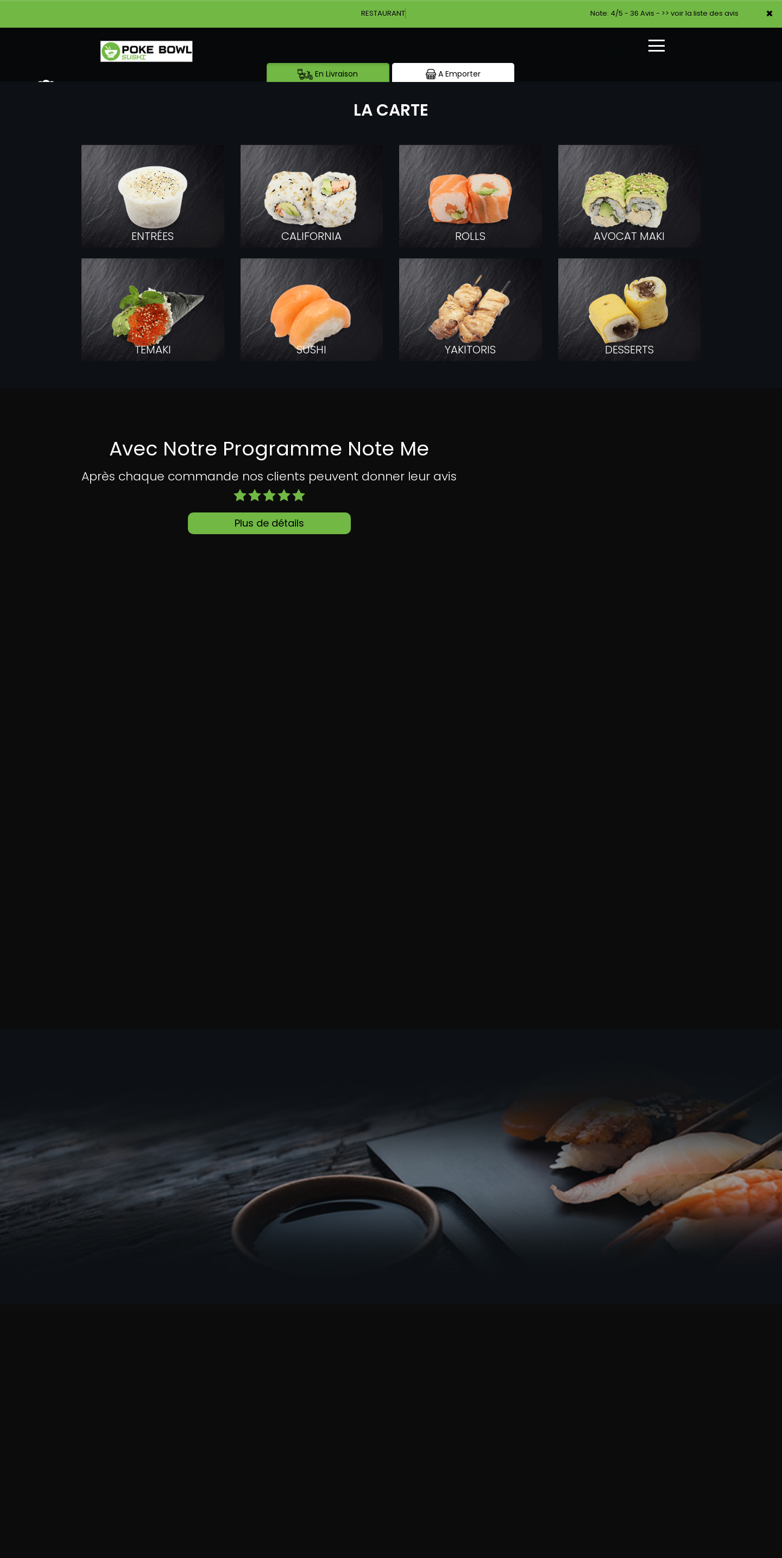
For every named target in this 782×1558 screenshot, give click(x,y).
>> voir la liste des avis (700, 13)
